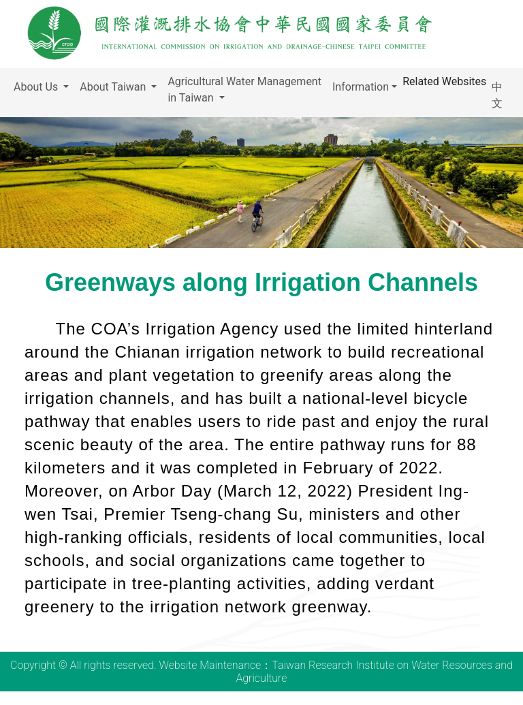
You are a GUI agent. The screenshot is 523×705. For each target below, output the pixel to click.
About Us (37, 86)
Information (360, 86)
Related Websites (444, 81)
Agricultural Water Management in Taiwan (244, 89)
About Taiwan (114, 86)
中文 (497, 95)
